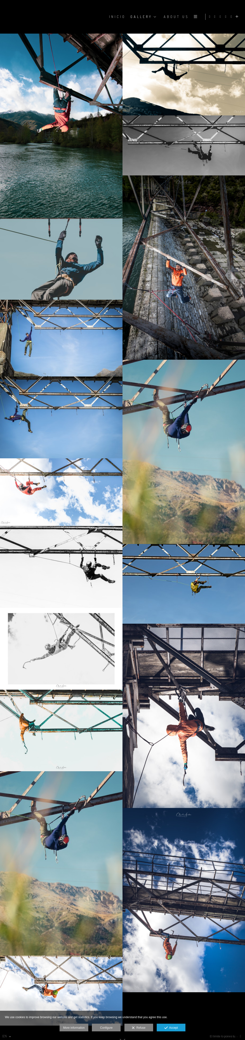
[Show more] (237, 16)
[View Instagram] (221, 16)
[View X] (226, 16)
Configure (106, 1027)
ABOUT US (176, 17)
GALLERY (141, 17)
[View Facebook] (215, 16)
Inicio (117, 17)
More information (74, 1027)
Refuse (138, 1028)
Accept (171, 1028)
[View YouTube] (232, 16)
